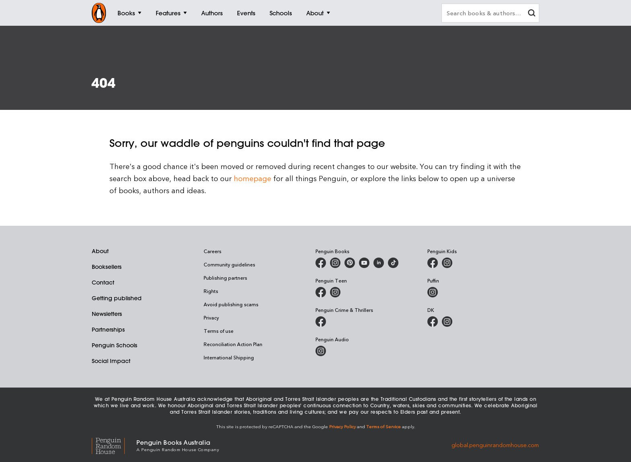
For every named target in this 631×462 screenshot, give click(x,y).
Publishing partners (225, 277)
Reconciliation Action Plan (233, 344)
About (100, 251)
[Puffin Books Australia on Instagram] (432, 292)
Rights (211, 291)
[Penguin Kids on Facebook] (432, 263)
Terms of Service (383, 426)
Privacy (211, 317)
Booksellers (107, 266)
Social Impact (111, 361)
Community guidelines (229, 264)
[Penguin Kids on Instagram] (447, 263)
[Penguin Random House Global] (114, 445)
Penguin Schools (114, 345)
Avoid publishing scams (231, 304)
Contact (103, 282)
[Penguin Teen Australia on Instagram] (335, 292)
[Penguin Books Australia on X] (349, 263)
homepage (252, 178)
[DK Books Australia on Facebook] (432, 321)
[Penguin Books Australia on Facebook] (321, 263)
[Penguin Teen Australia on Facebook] (321, 292)
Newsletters (107, 314)
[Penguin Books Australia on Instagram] (335, 263)
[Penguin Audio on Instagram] (321, 351)
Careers (212, 251)
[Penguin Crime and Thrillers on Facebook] (321, 321)
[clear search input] (531, 14)
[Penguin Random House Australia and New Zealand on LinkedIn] (378, 263)
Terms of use (218, 330)
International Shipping (229, 357)
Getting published (117, 298)
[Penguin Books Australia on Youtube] (364, 263)
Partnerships (108, 329)
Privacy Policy (342, 426)
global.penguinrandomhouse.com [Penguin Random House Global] (495, 445)
